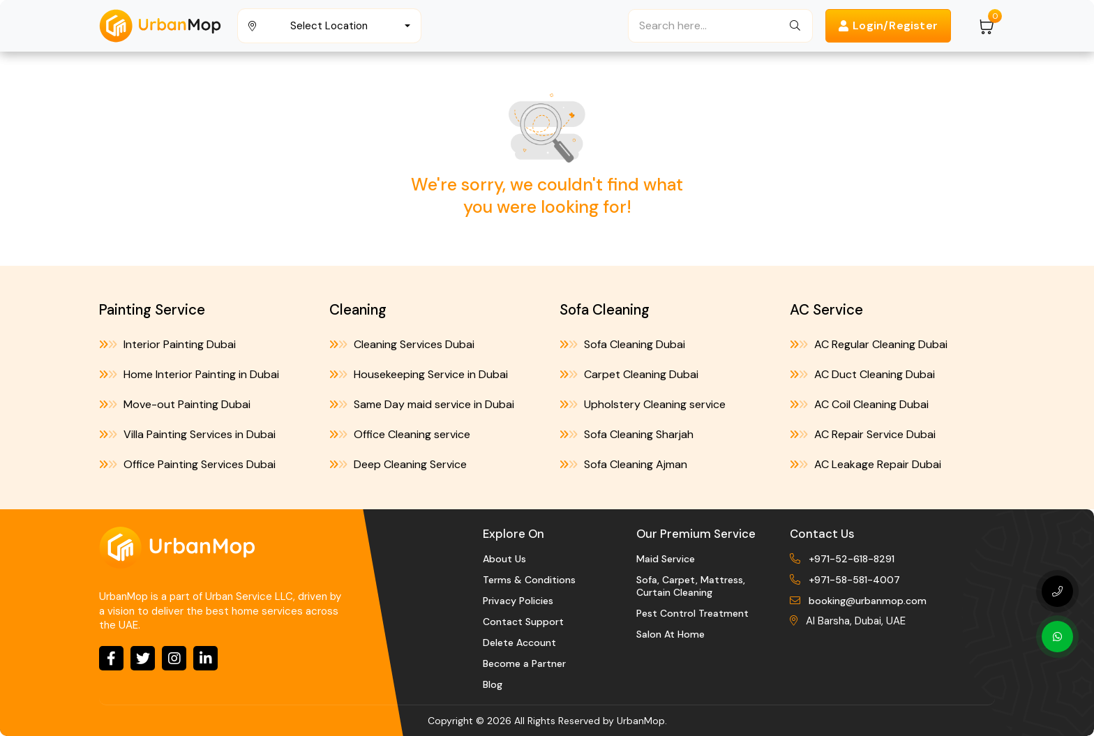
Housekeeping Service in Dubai (418, 374)
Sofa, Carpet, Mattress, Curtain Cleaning (690, 586)
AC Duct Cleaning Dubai (862, 374)
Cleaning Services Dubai (401, 344)
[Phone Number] (1057, 591)
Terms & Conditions (529, 579)
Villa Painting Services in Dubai (187, 434)
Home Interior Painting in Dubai (189, 374)
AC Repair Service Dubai (863, 434)
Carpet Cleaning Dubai (629, 374)
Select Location (329, 26)
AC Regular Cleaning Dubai (868, 344)
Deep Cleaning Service (398, 464)
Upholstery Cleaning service (643, 404)
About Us (504, 559)
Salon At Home (670, 634)
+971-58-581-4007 (854, 579)
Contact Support (523, 621)
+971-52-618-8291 (851, 559)
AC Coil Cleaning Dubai (859, 404)
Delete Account (519, 642)
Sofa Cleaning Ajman (623, 464)
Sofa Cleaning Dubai (622, 344)
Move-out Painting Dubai (174, 404)
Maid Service (665, 559)
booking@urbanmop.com (868, 600)
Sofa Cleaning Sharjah (627, 434)
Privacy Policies (518, 600)
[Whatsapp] (1057, 636)
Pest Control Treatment (692, 613)
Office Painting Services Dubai (187, 464)
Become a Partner (524, 663)
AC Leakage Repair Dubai (865, 464)
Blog (492, 684)
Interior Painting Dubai (167, 344)
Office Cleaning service (399, 434)
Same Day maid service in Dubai (421, 404)
